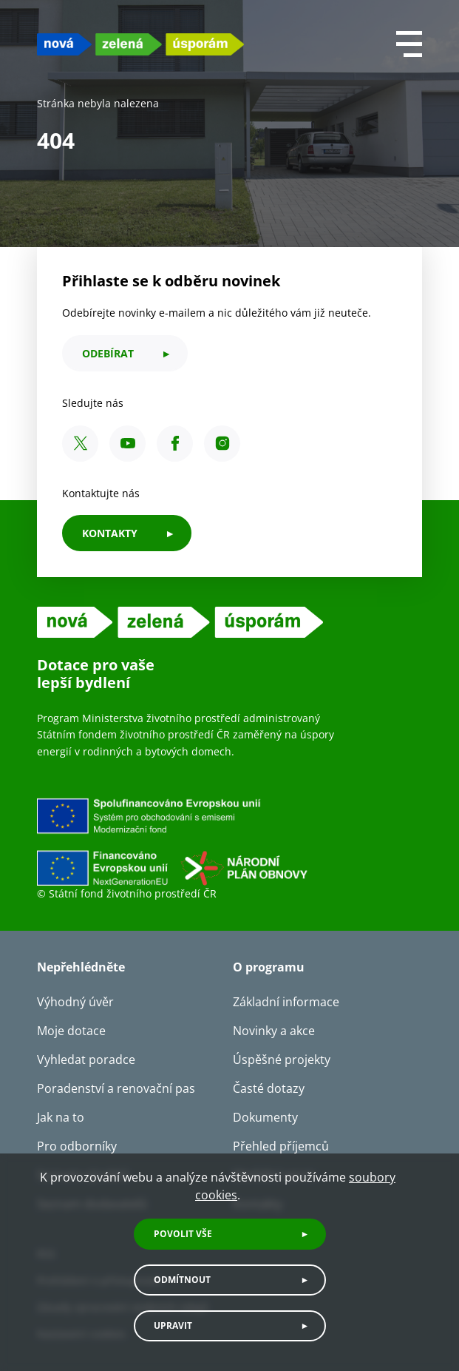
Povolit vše (183, 1233)
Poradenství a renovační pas (116, 1088)
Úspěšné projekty (281, 1059)
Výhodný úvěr (75, 1002)
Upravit (173, 1325)
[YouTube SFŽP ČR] (127, 443)
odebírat (108, 353)
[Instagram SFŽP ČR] (222, 443)
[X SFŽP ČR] (80, 443)
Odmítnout (182, 1279)
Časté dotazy (269, 1088)
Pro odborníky (77, 1146)
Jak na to (60, 1117)
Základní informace (286, 1002)
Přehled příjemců (281, 1146)
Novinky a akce (274, 1031)
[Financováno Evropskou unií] (229, 841)
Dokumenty (265, 1117)
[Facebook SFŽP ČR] (175, 443)
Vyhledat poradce (86, 1059)
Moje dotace (71, 1031)
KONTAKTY (109, 533)
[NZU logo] (140, 44)
